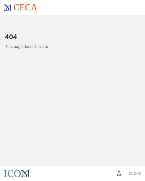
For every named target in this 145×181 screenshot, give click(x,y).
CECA (25, 7)
